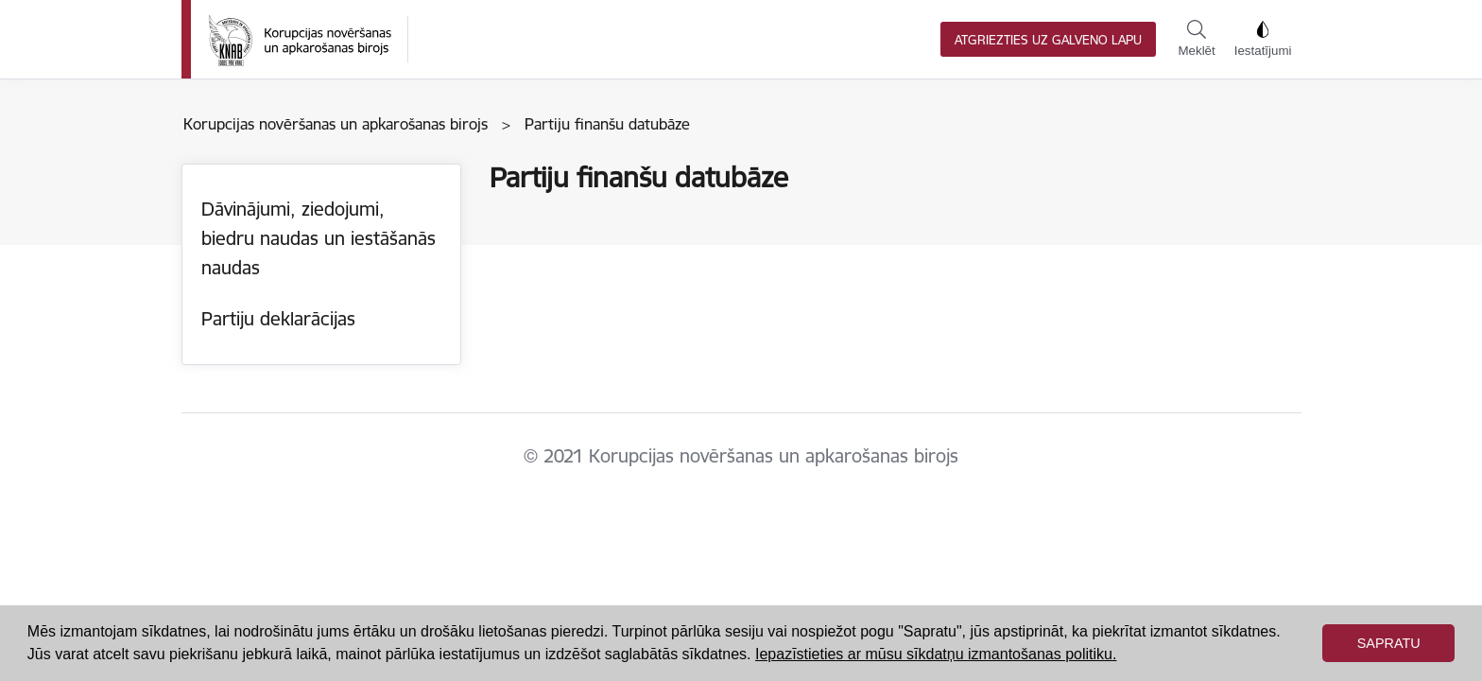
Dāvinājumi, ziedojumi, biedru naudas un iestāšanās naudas (318, 238)
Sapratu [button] (1389, 643)
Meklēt (1196, 39)
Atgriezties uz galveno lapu (1048, 40)
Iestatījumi (1263, 39)
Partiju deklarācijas (278, 318)
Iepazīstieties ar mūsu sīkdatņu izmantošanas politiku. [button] (935, 654)
